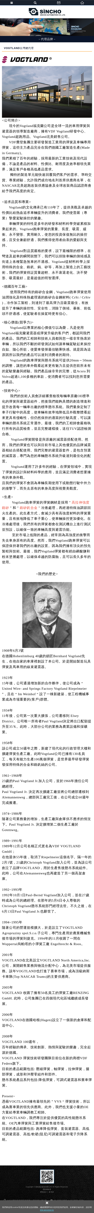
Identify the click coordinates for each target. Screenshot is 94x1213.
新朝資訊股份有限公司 (47, 11)
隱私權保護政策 (47, 1210)
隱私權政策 (47, 1189)
